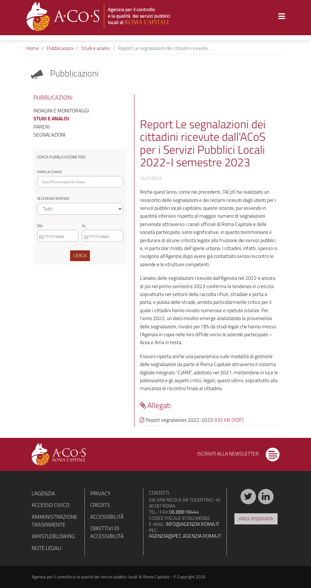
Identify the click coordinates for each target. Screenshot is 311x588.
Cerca (80, 255)
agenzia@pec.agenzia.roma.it (185, 536)
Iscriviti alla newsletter (238, 453)
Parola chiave (49, 172)
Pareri (41, 126)
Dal (40, 225)
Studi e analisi (95, 48)
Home (32, 48)
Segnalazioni (49, 134)
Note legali (46, 548)
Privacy (100, 493)
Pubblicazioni (60, 48)
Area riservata (256, 518)
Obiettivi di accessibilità (107, 532)
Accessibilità (107, 517)
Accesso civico (50, 505)
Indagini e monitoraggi (61, 110)
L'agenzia (43, 493)
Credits (100, 505)
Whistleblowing (53, 536)
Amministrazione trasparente (54, 521)
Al (84, 225)
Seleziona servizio (53, 198)
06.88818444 (184, 511)
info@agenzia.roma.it (192, 524)
